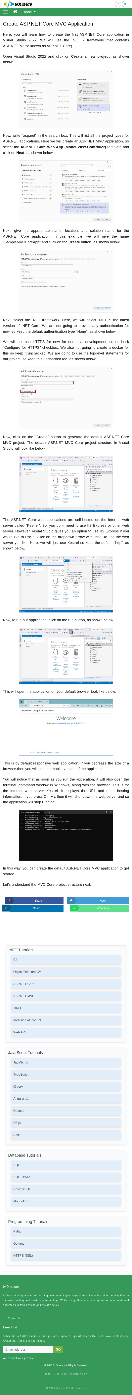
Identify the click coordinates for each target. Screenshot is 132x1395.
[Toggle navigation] (5, 12)
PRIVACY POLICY (78, 1374)
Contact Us (14, 1318)
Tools (28, 12)
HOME (48, 1374)
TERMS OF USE (60, 1374)
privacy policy (50, 1305)
